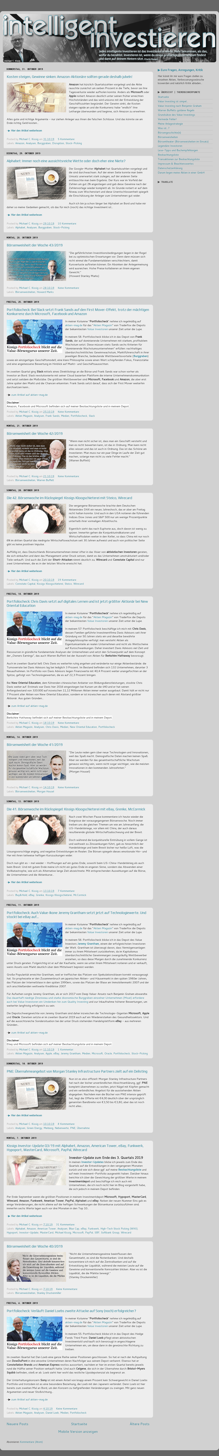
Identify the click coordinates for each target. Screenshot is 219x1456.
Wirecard (78, 583)
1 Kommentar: (66, 1049)
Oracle (108, 1053)
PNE (72, 1128)
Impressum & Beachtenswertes (176, 163)
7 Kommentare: (67, 891)
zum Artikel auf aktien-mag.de (29, 395)
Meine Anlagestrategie (170, 123)
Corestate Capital (25, 583)
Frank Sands (52, 415)
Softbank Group (110, 1232)
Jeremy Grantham (88, 944)
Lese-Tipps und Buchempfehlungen (178, 150)
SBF (96, 1232)
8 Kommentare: (67, 1124)
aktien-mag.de (73, 325)
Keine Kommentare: (69, 288)
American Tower (46, 1228)
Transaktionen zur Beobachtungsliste (179, 159)
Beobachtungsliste (168, 154)
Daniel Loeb (52, 1412)
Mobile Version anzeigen (78, 1431)
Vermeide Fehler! (167, 119)
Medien (65, 415)
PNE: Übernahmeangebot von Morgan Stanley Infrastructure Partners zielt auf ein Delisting (77, 1071)
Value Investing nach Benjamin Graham (180, 105)
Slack (92, 415)
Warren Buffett (45, 480)
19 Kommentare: (67, 579)
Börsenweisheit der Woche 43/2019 (35, 245)
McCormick (79, 895)
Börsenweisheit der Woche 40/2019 (35, 1246)
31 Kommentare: (66, 1224)
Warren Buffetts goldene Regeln (176, 110)
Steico (68, 583)
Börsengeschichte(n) (169, 132)
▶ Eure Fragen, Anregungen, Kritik (180, 70)
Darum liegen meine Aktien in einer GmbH (181, 172)
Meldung (48, 1128)
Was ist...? (163, 128)
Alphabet (20, 227)
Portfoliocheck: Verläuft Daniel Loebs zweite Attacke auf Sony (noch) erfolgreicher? (71, 1311)
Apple (48, 1053)
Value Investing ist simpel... (173, 101)
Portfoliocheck (79, 415)
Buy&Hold (21, 895)
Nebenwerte (62, 1128)
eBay (31, 895)
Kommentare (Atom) (31, 1442)
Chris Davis (52, 727)
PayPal (89, 1232)
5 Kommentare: (67, 139)
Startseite (79, 1423)
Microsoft (97, 1053)
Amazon (19, 143)
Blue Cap (74, 1228)
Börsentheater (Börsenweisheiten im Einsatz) (183, 141)
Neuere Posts (17, 1423)
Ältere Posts (139, 1423)
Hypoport (12, 1232)
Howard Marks (45, 292)
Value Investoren (97, 329)
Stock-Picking (74, 143)
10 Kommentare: (67, 223)
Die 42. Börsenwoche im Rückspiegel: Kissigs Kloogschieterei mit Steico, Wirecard (69, 498)
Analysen (31, 143)
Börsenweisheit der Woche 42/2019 (35, 433)
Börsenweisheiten (25, 292)
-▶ (24, 130)
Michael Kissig (63, 1232)
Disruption (58, 143)
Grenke (40, 895)
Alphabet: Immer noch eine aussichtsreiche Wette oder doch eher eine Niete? (66, 161)
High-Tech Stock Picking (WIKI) (119, 1228)
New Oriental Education (83, 727)
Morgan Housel (45, 791)
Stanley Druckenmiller (49, 1293)
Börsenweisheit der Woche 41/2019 (35, 745)
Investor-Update (28, 1232)
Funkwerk (93, 1228)
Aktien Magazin (102, 325)
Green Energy (34, 1128)
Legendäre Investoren (170, 145)
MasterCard (46, 1232)
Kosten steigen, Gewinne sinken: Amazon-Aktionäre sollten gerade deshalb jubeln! (69, 77)
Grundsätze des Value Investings (176, 114)
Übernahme (83, 1128)
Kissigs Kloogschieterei (50, 583)
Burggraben (44, 143)
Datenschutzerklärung (170, 168)
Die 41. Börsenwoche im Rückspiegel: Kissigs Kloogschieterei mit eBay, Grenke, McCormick (76, 809)
